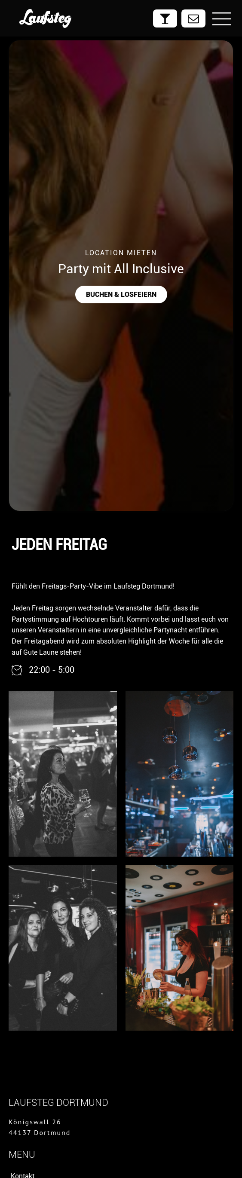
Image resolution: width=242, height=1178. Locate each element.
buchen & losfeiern (121, 294)
